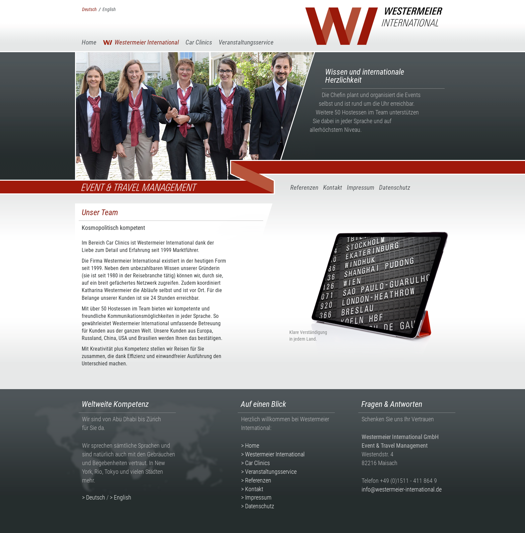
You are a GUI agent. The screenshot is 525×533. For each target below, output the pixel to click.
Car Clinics (198, 42)
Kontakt (332, 187)
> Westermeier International (273, 454)
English (109, 9)
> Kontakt (252, 489)
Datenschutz (394, 187)
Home (89, 42)
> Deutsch (93, 497)
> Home (250, 445)
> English (120, 497)
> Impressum (256, 497)
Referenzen (304, 187)
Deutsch (89, 9)
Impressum (360, 187)
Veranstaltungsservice (246, 42)
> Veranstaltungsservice (269, 471)
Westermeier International (147, 42)
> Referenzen (256, 480)
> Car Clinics (255, 462)
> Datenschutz (257, 506)
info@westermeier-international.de (402, 489)
